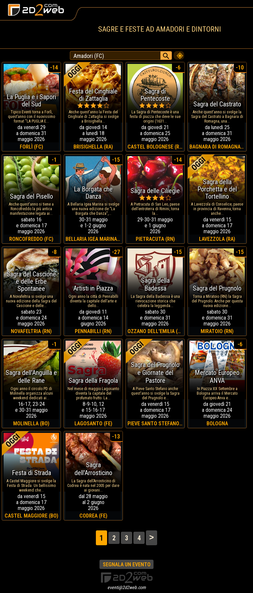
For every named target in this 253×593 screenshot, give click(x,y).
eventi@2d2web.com (126, 587)
